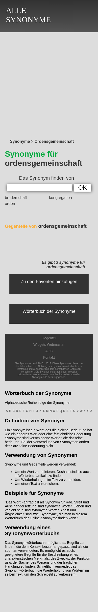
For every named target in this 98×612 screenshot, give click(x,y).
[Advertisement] (49, 84)
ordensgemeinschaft (46, 226)
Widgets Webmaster (49, 345)
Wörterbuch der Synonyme (49, 311)
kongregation (60, 198)
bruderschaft (16, 198)
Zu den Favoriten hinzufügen (49, 281)
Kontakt (49, 357)
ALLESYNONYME (28, 15)
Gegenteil (49, 338)
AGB (49, 351)
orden (10, 204)
